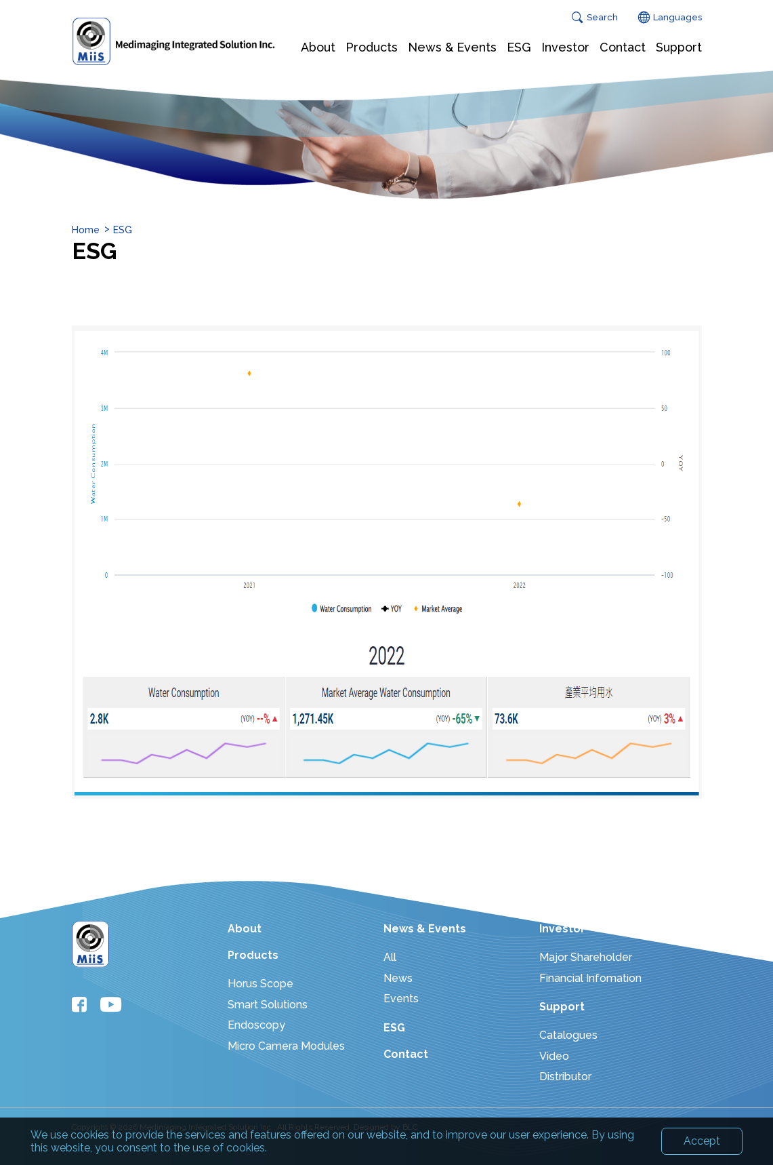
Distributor (565, 1076)
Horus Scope (260, 983)
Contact (405, 1054)
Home (86, 229)
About (245, 928)
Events (401, 998)
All (389, 957)
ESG (122, 229)
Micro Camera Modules (286, 1046)
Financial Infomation (590, 978)
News (398, 978)
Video (554, 1056)
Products (253, 955)
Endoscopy (256, 1025)
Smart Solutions (268, 1004)
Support (562, 1006)
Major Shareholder (585, 957)
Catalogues (568, 1035)
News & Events (424, 928)
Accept (702, 1146)
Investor (562, 928)
